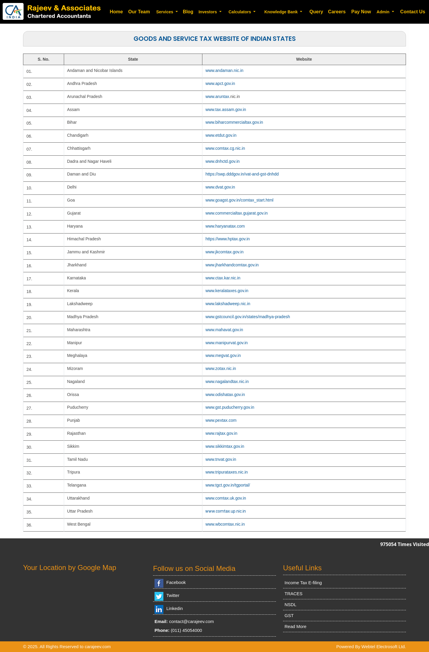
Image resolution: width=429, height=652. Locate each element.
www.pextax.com (220, 420)
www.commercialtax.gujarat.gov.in (236, 213)
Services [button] (165, 11)
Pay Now (361, 11)
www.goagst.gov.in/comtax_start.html (239, 200)
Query (316, 11)
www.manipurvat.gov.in (226, 342)
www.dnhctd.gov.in (222, 161)
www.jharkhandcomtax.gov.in (232, 265)
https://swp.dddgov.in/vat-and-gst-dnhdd (242, 174)
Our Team (139, 11)
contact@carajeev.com (191, 621)
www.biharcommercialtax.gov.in (234, 122)
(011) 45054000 (186, 630)
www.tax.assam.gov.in (225, 109)
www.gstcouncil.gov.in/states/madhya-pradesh (247, 316)
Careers (337, 11)
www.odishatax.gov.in (225, 394)
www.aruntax (217, 96)
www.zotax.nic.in (220, 368)
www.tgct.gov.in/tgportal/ (227, 485)
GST (289, 615)
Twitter (172, 595)
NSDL (290, 604)
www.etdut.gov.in (220, 135)
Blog (188, 11)
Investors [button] (208, 11)
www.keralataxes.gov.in (226, 290)
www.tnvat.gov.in (220, 459)
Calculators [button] (240, 11)
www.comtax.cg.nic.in (225, 148)
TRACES (294, 593)
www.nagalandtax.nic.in (226, 381)
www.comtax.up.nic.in (225, 511)
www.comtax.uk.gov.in (225, 498)
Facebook (176, 582)
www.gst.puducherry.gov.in (229, 407)
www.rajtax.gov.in (221, 433)
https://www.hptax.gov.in (227, 238)
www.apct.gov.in (220, 83)
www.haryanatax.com (225, 226)
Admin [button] (384, 11)
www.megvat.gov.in (223, 355)
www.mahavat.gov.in (224, 329)
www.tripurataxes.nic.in (226, 472)
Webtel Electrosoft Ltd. (383, 646)
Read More (295, 626)
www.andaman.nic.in (224, 70)
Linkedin (174, 608)
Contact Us (412, 11)
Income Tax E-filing (303, 582)
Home (116, 11)
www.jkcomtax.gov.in (224, 251)
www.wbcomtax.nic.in (225, 524)
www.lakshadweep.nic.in (227, 303)
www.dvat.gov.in (220, 187)
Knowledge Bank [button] (281, 11)
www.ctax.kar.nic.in (222, 278)
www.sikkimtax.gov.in (224, 446)
